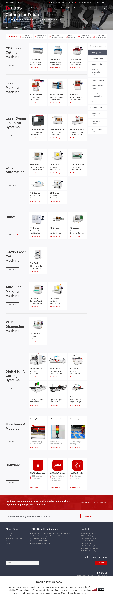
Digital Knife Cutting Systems (62, 2)
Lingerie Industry (98, 80)
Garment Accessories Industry (96, 72)
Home (8, 27)
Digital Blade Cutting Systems (90, 551)
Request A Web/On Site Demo (91, 502)
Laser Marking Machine (88, 538)
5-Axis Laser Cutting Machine (90, 546)
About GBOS (66, 8)
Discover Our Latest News (14, 538)
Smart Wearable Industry (98, 87)
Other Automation (86, 543)
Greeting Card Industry (97, 115)
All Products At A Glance (88, 533)
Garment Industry (98, 64)
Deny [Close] (94, 589)
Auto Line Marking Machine (89, 548)
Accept (101, 589)
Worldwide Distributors (13, 536)
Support (55, 8)
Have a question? (84, 2)
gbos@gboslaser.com (43, 543)
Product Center (19, 27)
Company (9, 533)
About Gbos (12, 529)
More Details (13, 66)
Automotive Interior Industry (97, 95)
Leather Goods (97, 108)
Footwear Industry (98, 59)
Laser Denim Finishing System (90, 541)
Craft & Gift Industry (96, 123)
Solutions (45, 8)
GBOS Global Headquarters (44, 529)
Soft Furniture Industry (97, 131)
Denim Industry (97, 102)
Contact (77, 8)
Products (35, 8)
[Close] (103, 585)
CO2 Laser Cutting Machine (90, 536)
